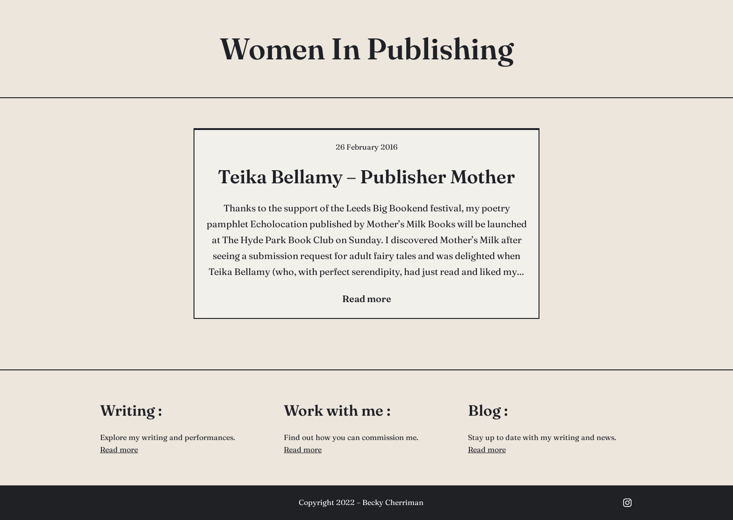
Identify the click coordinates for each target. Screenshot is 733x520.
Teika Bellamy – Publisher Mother (366, 176)
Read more (119, 449)
